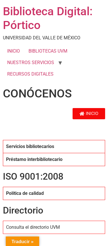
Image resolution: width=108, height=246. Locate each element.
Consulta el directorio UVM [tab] (33, 227)
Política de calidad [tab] (25, 193)
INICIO (13, 51)
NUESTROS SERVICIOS (30, 62)
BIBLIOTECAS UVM (48, 51)
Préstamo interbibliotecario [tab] (34, 159)
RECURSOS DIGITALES (30, 74)
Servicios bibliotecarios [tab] (30, 146)
